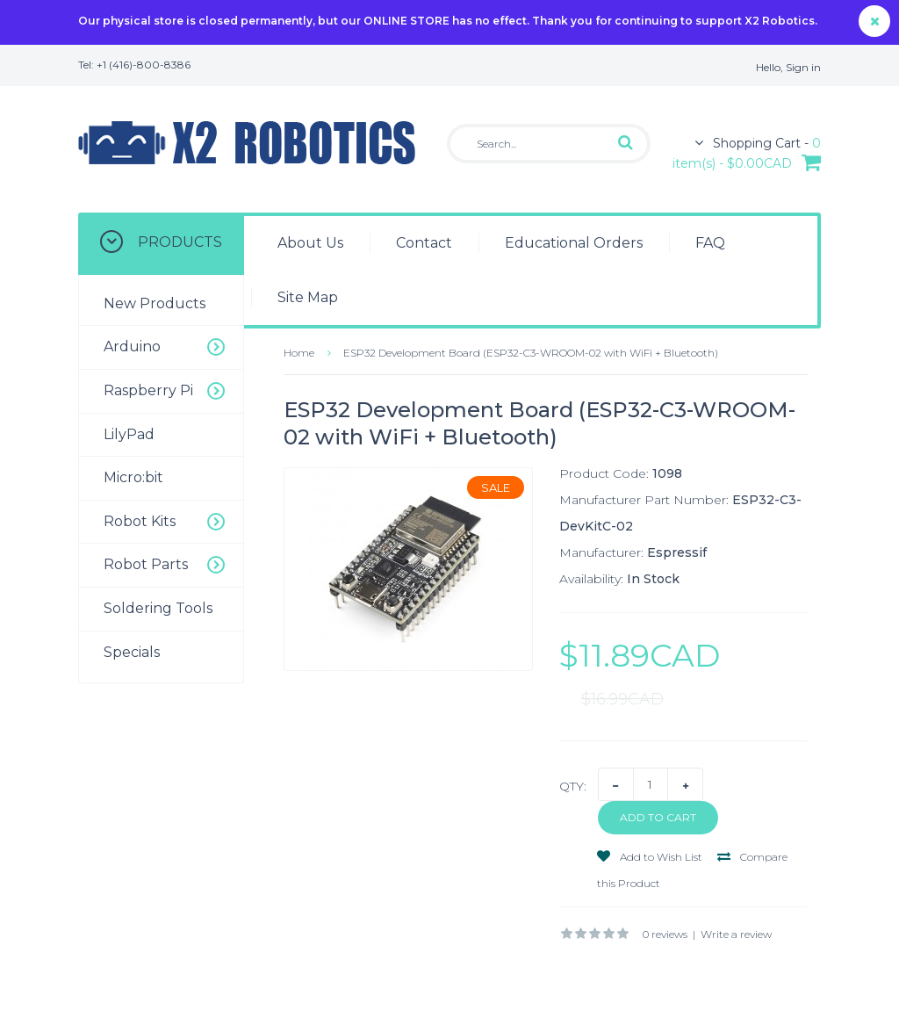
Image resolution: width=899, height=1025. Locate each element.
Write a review (736, 934)
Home (299, 352)
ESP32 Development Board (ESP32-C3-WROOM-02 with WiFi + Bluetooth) (530, 352)
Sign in (803, 67)
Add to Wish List (649, 856)
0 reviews (665, 934)
